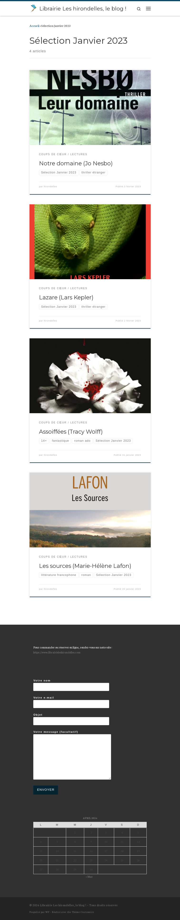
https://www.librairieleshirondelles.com (56, 652)
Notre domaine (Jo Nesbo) (76, 163)
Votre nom (71, 685)
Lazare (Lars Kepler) (66, 297)
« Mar (89, 876)
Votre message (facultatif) (72, 755)
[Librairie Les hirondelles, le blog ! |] (33, 8)
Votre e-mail (71, 702)
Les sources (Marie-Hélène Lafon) (85, 565)
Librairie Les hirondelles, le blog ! (63, 905)
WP (47, 912)
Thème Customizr (83, 912)
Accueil (34, 25)
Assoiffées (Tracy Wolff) (71, 431)
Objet (71, 719)
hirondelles (50, 186)
